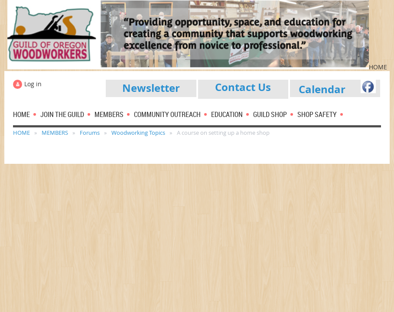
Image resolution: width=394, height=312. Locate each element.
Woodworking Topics (138, 132)
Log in (33, 84)
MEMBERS (55, 132)
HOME (21, 132)
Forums (90, 132)
